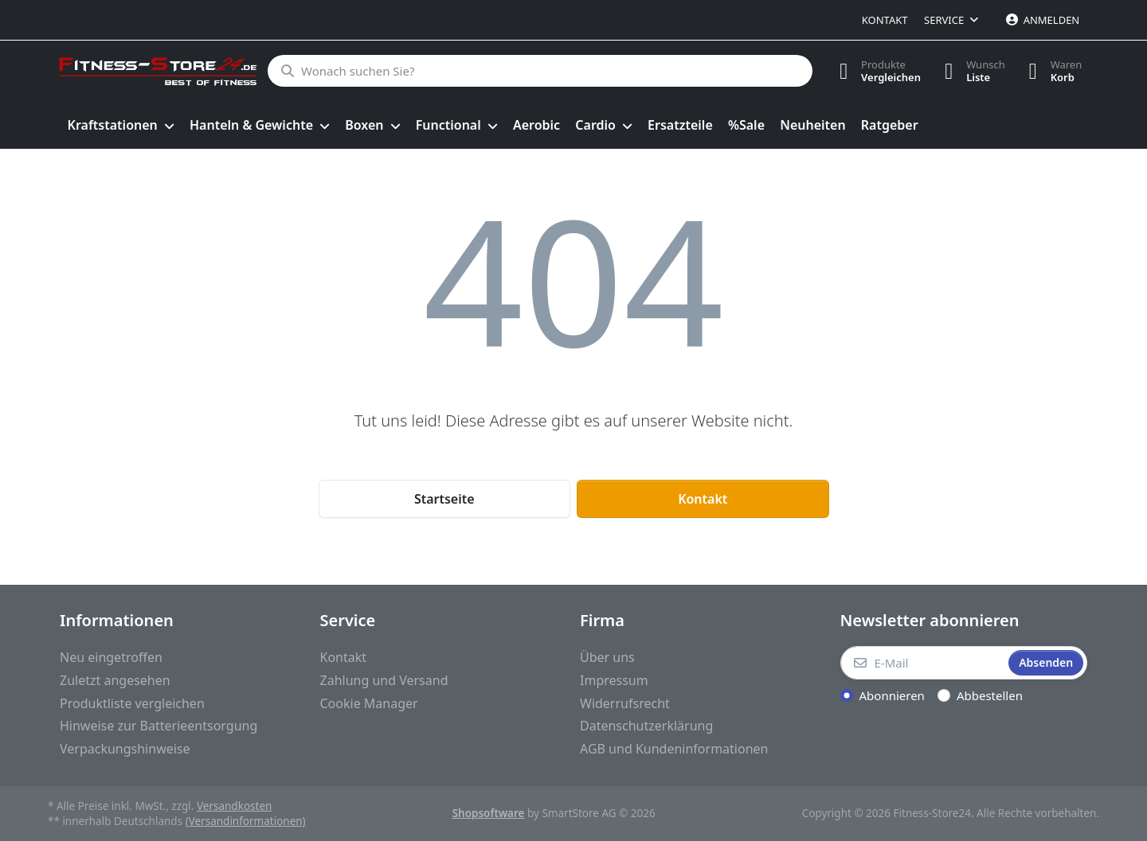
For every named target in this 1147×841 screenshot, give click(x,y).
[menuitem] (121, 125)
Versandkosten (234, 806)
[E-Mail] (923, 662)
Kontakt (885, 20)
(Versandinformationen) (246, 821)
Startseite (444, 499)
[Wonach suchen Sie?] (539, 71)
